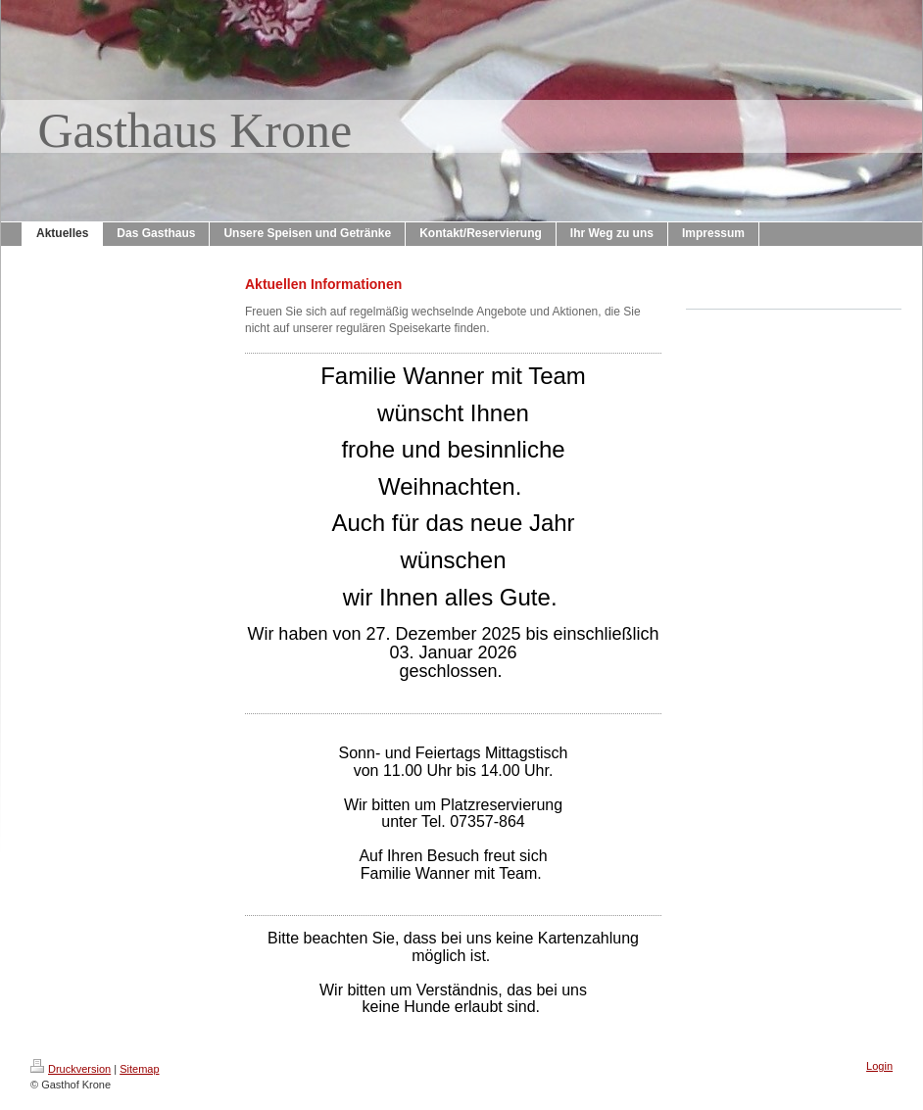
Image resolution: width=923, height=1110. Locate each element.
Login (879, 1066)
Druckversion (70, 1069)
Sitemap (139, 1069)
